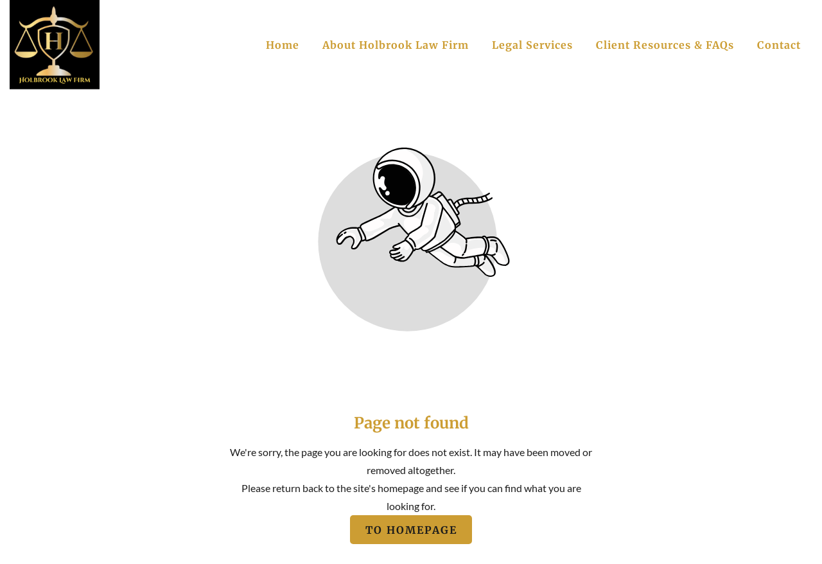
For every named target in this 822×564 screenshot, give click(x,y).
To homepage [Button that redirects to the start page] (411, 529)
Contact (779, 45)
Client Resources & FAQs (665, 45)
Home (282, 45)
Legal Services (532, 45)
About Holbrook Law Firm (395, 45)
